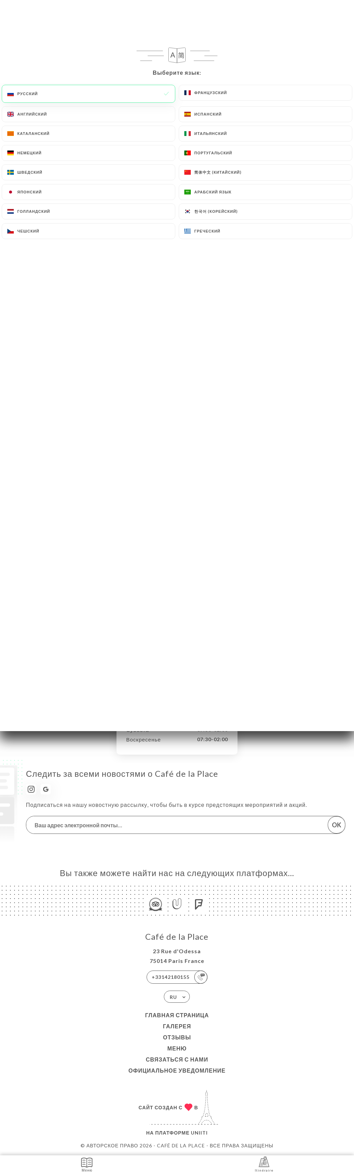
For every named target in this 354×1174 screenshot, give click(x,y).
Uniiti (199, 1133)
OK (336, 825)
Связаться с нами (177, 1059)
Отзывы (177, 1037)
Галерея (177, 1026)
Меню (177, 1048)
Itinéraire (264, 1164)
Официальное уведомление (177, 1070)
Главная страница (177, 1015)
